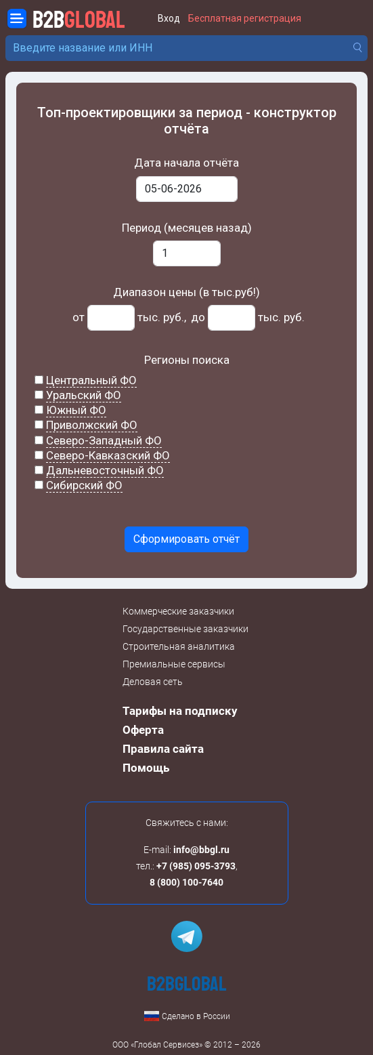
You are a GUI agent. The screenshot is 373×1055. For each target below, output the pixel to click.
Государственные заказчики (185, 628)
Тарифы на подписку (180, 711)
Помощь (146, 767)
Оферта (143, 730)
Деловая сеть (153, 681)
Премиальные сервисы (174, 664)
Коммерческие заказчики (178, 611)
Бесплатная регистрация (244, 19)
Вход (169, 19)
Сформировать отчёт (186, 539)
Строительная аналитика (179, 646)
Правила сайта (163, 749)
